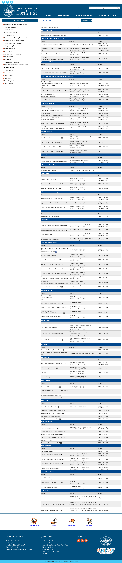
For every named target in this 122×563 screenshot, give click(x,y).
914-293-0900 (104, 350)
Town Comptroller (9, 81)
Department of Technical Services (14, 40)
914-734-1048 (104, 238)
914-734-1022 (104, 413)
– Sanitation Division (10, 32)
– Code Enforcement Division (12, 43)
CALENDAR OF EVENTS (107, 15)
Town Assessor (8, 75)
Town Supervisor (9, 83)
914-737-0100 (104, 68)
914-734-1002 (104, 454)
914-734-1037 (104, 229)
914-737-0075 (104, 142)
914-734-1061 (104, 123)
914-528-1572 (104, 340)
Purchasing (7, 59)
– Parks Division (9, 30)
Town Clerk (7, 78)
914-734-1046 (104, 225)
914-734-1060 (104, 109)
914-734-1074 (104, 440)
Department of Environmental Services (15, 24)
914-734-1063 (104, 127)
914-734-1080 (104, 83)
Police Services (8, 57)
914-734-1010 (104, 44)
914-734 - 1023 (104, 410)
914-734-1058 (104, 255)
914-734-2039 (104, 437)
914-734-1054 (104, 282)
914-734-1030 (104, 362)
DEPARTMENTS (63, 15)
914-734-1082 (104, 94)
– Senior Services (9, 67)
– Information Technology (11, 62)
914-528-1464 (104, 327)
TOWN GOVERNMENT (83, 15)
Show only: (44, 27)
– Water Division (9, 35)
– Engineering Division (11, 46)
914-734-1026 (104, 478)
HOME (48, 15)
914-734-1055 (104, 269)
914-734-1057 (104, 260)
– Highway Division (10, 27)
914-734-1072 (104, 432)
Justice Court (8, 51)
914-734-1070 (104, 434)
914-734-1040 (104, 387)
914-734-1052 (104, 278)
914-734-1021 (104, 416)
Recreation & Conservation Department (16, 65)
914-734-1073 (104, 443)
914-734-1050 (104, 249)
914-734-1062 (104, 113)
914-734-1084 (104, 90)
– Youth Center (8, 70)
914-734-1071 (104, 427)
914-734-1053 (104, 273)
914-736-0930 (104, 197)
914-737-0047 (104, 138)
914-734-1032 (104, 377)
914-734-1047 (104, 234)
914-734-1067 (104, 118)
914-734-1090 (104, 178)
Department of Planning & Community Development (20, 38)
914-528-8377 (104, 334)
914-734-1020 (104, 406)
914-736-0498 (104, 498)
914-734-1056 (104, 264)
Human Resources (9, 49)
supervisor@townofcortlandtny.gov (20, 549)
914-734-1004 (104, 160)
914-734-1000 (104, 35)
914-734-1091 (104, 184)
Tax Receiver (8, 73)
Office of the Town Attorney (12, 54)
